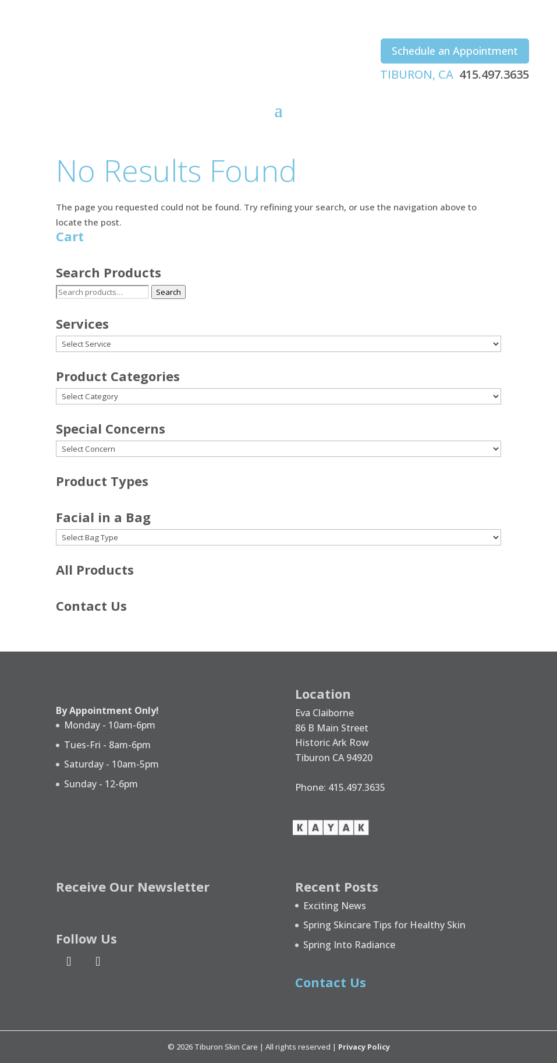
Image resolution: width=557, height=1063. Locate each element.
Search (168, 292)
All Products (95, 569)
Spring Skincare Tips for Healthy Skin (384, 924)
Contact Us (91, 605)
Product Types (102, 481)
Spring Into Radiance (349, 944)
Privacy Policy (364, 1046)
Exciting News (334, 905)
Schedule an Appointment (455, 51)
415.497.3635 (494, 74)
